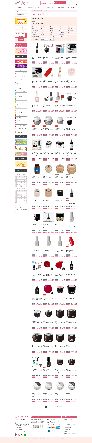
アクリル (18, 88)
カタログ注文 (51, 7)
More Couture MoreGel (71, 30)
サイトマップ (56, 438)
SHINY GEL (52, 28)
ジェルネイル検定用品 (47, 10)
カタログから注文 (67, 429)
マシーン (18, 115)
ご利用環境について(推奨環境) (70, 433)
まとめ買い (19, 132)
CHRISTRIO (43, 32)
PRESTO (51, 30)
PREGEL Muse (61, 32)
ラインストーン (20, 107)
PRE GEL (42, 26)
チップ (18, 104)
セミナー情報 (72, 7)
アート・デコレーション (21, 109)
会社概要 (27, 438)
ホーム (20, 7)
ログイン (33, 2)
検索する (21, 39)
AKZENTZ (69, 34)
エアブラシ (19, 112)
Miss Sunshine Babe (35, 36)
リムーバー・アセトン (21, 76)
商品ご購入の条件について (69, 419)
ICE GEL (51, 32)
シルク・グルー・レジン (21, 91)
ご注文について (67, 421)
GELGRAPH (34, 34)
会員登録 (30, 7)
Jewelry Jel (69, 32)
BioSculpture (43, 28)
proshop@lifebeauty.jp (20, 431)
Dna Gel (69, 26)
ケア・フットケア (20, 79)
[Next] (61, 407)
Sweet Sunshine (35, 30)
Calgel (42, 30)
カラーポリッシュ (20, 70)
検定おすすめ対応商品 (39, 10)
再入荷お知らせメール (68, 427)
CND (51, 34)
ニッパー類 (19, 96)
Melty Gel (34, 26)
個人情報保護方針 (35, 438)
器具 (18, 120)
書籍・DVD (19, 123)
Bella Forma (70, 28)
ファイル (18, 93)
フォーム (18, 101)
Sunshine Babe (61, 34)
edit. (59, 30)
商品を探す (40, 7)
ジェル (18, 85)
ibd (41, 36)
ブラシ (18, 99)
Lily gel (60, 26)
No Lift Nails (61, 36)
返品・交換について (68, 422)
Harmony (42, 34)
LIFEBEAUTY (52, 36)
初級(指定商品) (34, 21)
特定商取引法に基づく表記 (46, 438)
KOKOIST (51, 26)
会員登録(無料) (21, 14)
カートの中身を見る (60, 2)
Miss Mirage (34, 32)
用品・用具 (19, 117)
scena (33, 28)
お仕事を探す (61, 7)
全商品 (33, 10)
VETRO (60, 28)
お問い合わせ (66, 431)
